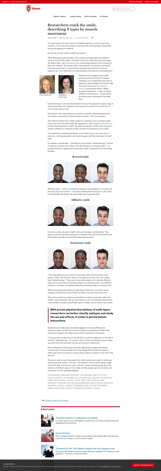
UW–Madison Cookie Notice (111, 466)
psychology (57, 400)
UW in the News (90, 16)
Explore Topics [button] (60, 16)
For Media (104, 16)
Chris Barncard (67, 38)
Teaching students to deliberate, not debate (77, 418)
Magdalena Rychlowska (101, 123)
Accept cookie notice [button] (143, 465)
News (36, 8)
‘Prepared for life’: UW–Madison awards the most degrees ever (85, 448)
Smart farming (63, 433)
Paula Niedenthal (72, 63)
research (65, 400)
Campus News (75, 16)
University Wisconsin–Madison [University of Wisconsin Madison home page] (14, 2)
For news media (81, 38)
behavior (48, 400)
